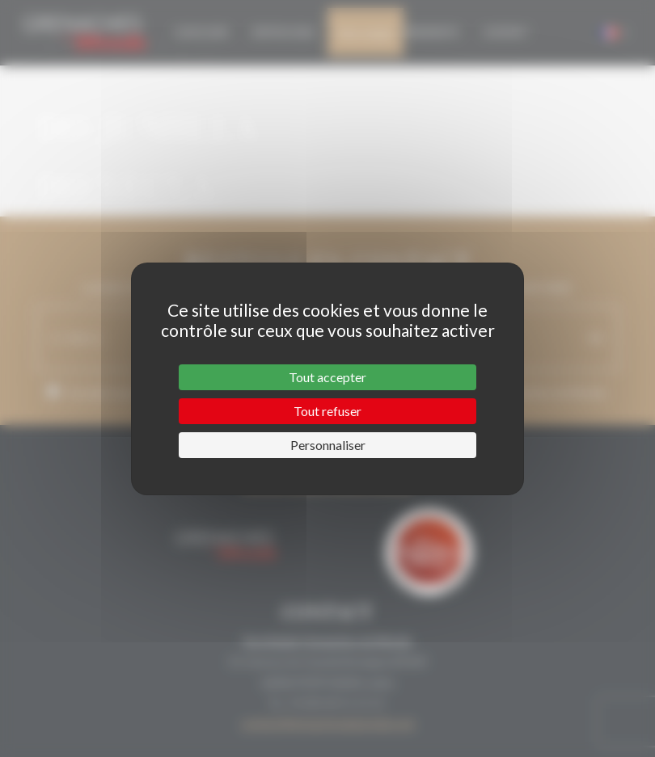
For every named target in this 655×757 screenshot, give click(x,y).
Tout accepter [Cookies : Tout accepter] (327, 377)
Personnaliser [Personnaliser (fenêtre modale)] (328, 444)
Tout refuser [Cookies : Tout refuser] (327, 410)
